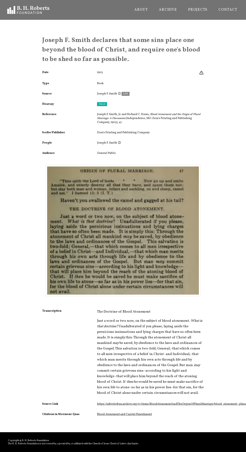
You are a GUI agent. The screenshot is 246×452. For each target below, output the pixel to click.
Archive (168, 9)
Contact (227, 9)
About (141, 9)
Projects (197, 9)
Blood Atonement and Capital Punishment (124, 414)
